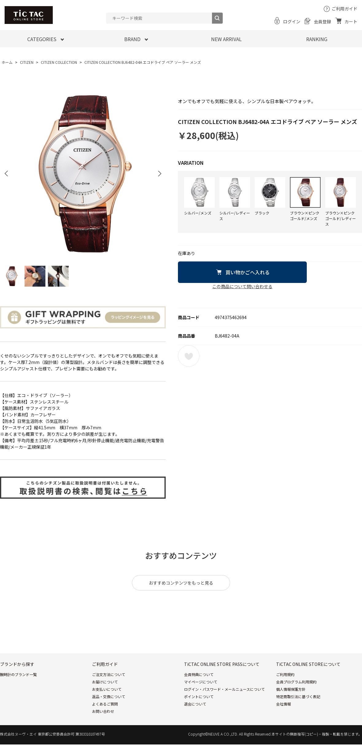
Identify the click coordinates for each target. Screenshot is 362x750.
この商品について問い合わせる (242, 286)
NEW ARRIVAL (226, 39)
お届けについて (105, 681)
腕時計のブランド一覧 (18, 674)
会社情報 (283, 703)
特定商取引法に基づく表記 (298, 696)
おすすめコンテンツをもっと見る (181, 583)
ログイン (291, 21)
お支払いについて (106, 689)
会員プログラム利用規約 (296, 681)
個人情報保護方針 (291, 689)
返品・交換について (108, 696)
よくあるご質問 (105, 703)
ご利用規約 (285, 674)
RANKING (316, 39)
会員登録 (322, 21)
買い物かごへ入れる (247, 272)
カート (351, 21)
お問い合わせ (103, 711)
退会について (195, 703)
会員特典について (199, 674)
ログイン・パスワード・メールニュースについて (224, 689)
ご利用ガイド (344, 9)
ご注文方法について (108, 674)
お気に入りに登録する (188, 356)
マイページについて (200, 681)
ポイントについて (199, 696)
